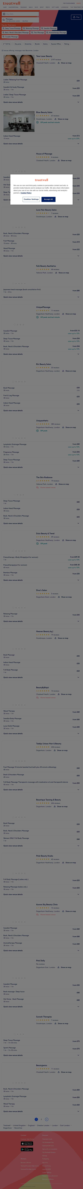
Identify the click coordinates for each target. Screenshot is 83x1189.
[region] (41, 189)
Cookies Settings (31, 199)
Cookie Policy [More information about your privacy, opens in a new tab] (26, 193)
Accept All (48, 199)
